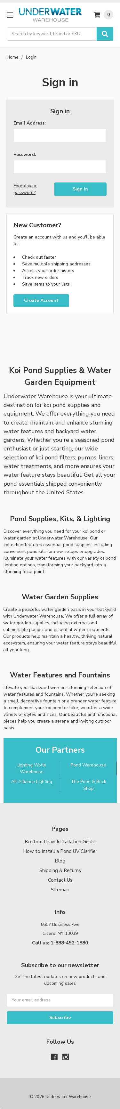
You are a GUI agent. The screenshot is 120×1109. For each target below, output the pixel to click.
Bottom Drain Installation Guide (60, 841)
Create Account (41, 300)
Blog (60, 861)
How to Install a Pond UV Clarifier (60, 851)
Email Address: (29, 123)
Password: (24, 154)
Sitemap (60, 889)
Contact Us (60, 880)
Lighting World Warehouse (31, 768)
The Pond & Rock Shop (88, 785)
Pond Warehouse (88, 765)
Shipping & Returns (60, 870)
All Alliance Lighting (31, 782)
